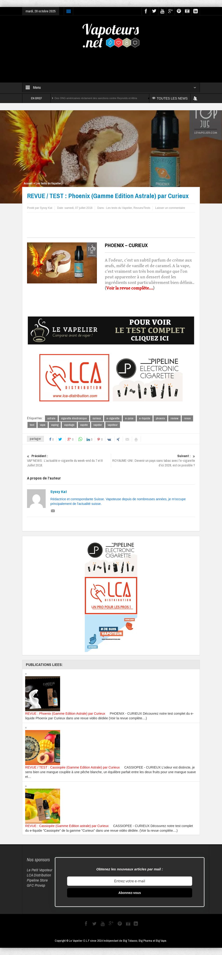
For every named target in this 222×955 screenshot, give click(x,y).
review (174, 418)
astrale (51, 418)
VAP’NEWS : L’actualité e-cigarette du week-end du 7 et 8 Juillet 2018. (69, 461)
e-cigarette (113, 418)
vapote (84, 425)
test (32, 425)
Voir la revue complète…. (129, 288)
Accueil (28, 183)
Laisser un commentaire (170, 208)
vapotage (69, 425)
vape (42, 425)
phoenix (160, 418)
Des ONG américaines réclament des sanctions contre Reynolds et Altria (96, 98)
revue (187, 418)
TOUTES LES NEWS (170, 98)
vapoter (97, 425)
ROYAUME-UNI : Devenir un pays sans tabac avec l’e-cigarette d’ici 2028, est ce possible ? (153, 461)
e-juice (129, 418)
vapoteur (113, 425)
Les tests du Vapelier (48, 183)
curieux (96, 418)
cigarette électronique (74, 418)
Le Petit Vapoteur (39, 870)
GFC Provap (36, 885)
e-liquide (144, 418)
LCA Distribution (39, 875)
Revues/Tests (141, 208)
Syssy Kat (58, 492)
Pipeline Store (37, 880)
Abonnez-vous (129, 893)
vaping (54, 425)
